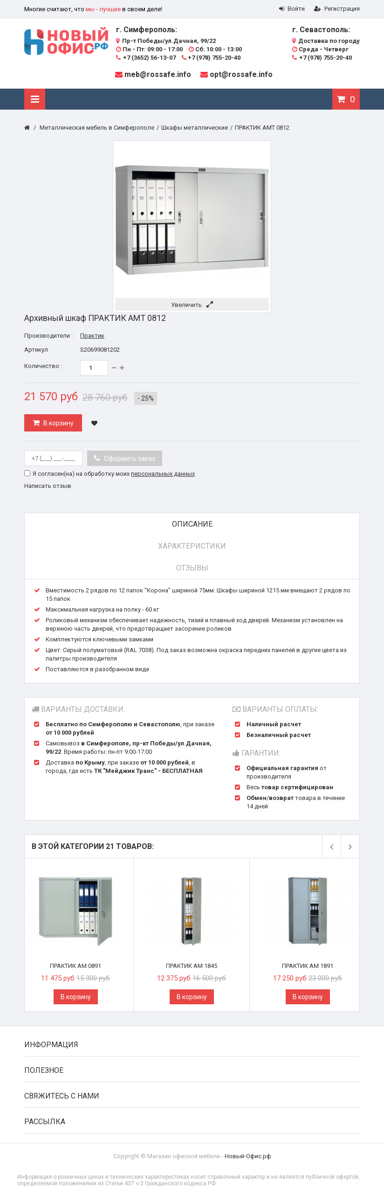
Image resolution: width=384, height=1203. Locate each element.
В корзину (58, 423)
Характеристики (192, 546)
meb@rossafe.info (157, 74)
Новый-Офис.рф (248, 1156)
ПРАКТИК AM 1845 (191, 965)
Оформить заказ (129, 458)
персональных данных (163, 473)
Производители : (48, 335)
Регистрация (337, 8)
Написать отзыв (47, 485)
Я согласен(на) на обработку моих (114, 473)
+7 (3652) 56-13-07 (146, 57)
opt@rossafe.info (241, 74)
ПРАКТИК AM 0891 (75, 965)
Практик (92, 335)
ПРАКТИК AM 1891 (307, 965)
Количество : (43, 365)
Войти (292, 8)
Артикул (36, 349)
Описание (192, 524)
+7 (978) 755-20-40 (211, 57)
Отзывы (192, 567)
